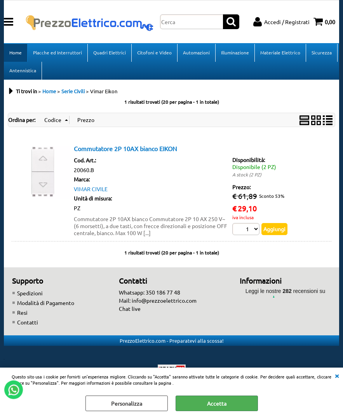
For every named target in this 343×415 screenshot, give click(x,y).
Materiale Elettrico (280, 52)
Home (15, 52)
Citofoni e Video (154, 52)
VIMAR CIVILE (91, 188)
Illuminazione (235, 52)
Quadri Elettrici (109, 52)
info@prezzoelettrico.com (164, 300)
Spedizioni (30, 292)
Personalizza (126, 403)
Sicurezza (322, 52)
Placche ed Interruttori (57, 52)
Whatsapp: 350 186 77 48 (149, 292)
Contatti (27, 322)
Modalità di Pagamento (45, 302)
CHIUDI (336, 375)
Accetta (216, 403)
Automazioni (196, 52)
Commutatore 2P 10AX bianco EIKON (125, 148)
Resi (22, 312)
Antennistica (22, 70)
